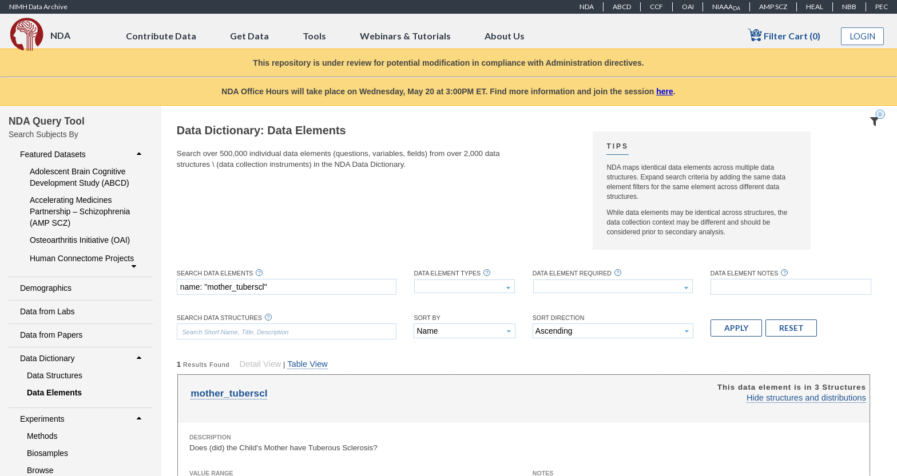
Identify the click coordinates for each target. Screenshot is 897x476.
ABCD (622, 6)
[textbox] (287, 287)
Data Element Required (572, 273)
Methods (42, 436)
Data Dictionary (82, 358)
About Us (505, 35)
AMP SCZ (773, 6)
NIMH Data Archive (38, 6)
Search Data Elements (215, 273)
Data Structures (54, 375)
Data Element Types (447, 273)
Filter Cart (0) (784, 35)
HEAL (814, 6)
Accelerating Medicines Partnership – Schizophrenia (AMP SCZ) (80, 211)
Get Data (249, 35)
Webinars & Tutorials (405, 35)
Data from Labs (47, 311)
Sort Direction (559, 318)
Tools (314, 35)
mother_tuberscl (228, 393)
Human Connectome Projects (84, 262)
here (664, 91)
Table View (307, 364)
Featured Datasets (82, 154)
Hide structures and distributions (806, 397)
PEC (881, 6)
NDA (587, 6)
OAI (688, 6)
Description (210, 437)
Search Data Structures (219, 318)
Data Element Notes (745, 273)
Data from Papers (51, 334)
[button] (736, 328)
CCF (656, 6)
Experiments (82, 418)
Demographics (46, 288)
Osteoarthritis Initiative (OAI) (80, 240)
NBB (849, 6)
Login (862, 36)
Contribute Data (161, 35)
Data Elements (54, 392)
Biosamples (47, 453)
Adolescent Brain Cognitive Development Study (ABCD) (79, 177)
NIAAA (726, 6)
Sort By (427, 318)
